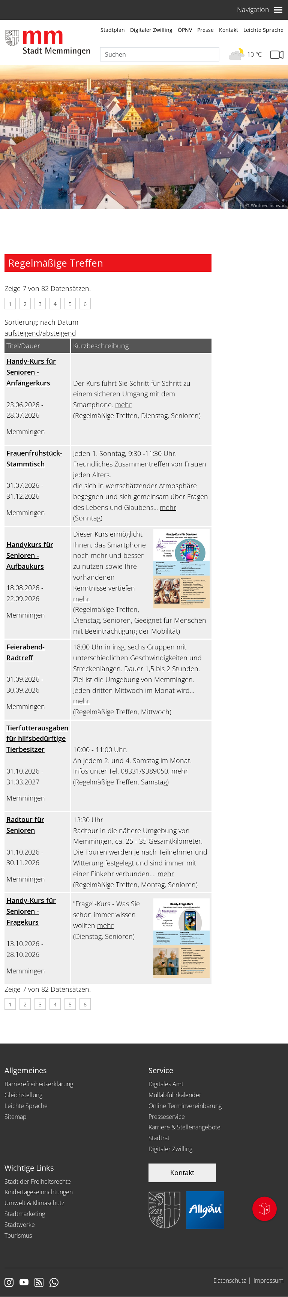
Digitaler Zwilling (151, 29)
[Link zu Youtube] (24, 1283)
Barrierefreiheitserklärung (38, 1084)
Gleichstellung (23, 1095)
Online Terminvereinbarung (185, 1106)
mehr (123, 404)
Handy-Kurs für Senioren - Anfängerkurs (31, 372)
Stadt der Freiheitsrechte (37, 1181)
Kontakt (228, 29)
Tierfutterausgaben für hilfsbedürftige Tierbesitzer (37, 738)
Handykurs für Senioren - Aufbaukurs (29, 555)
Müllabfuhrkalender (174, 1095)
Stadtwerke (19, 1225)
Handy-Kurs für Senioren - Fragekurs (31, 911)
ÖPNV (185, 29)
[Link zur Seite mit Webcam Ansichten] (277, 55)
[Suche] (159, 54)
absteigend (59, 332)
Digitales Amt (165, 1084)
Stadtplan (112, 29)
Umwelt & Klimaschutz (34, 1203)
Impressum (269, 1280)
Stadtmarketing (24, 1214)
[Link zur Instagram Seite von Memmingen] (9, 1283)
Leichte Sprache (263, 29)
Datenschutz (229, 1280)
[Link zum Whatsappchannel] (54, 1283)
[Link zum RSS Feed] (39, 1283)
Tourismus (18, 1235)
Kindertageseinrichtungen (38, 1192)
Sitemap (15, 1117)
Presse (205, 29)
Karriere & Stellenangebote (184, 1127)
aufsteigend (22, 332)
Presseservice (166, 1117)
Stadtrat (159, 1138)
